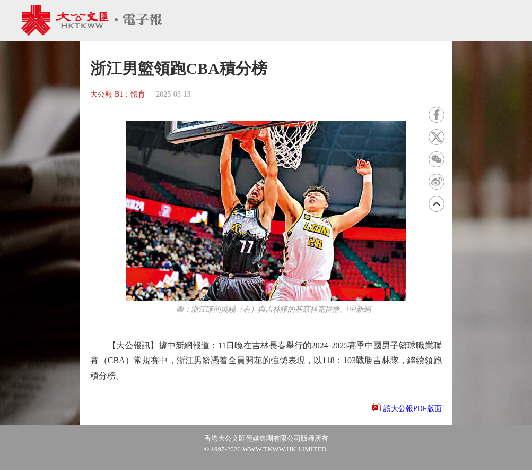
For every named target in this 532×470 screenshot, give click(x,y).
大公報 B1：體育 (117, 94)
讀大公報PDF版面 (412, 409)
